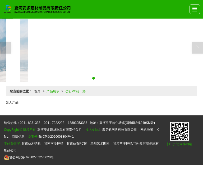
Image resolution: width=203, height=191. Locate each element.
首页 (37, 91)
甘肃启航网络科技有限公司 (118, 130)
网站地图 (146, 130)
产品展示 (53, 91)
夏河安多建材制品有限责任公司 (59, 130)
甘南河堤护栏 (53, 143)
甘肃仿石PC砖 (77, 143)
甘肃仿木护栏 (31, 143)
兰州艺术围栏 (99, 143)
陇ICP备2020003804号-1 (56, 136)
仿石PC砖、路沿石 (78, 91)
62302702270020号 (29, 157)
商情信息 (18, 136)
